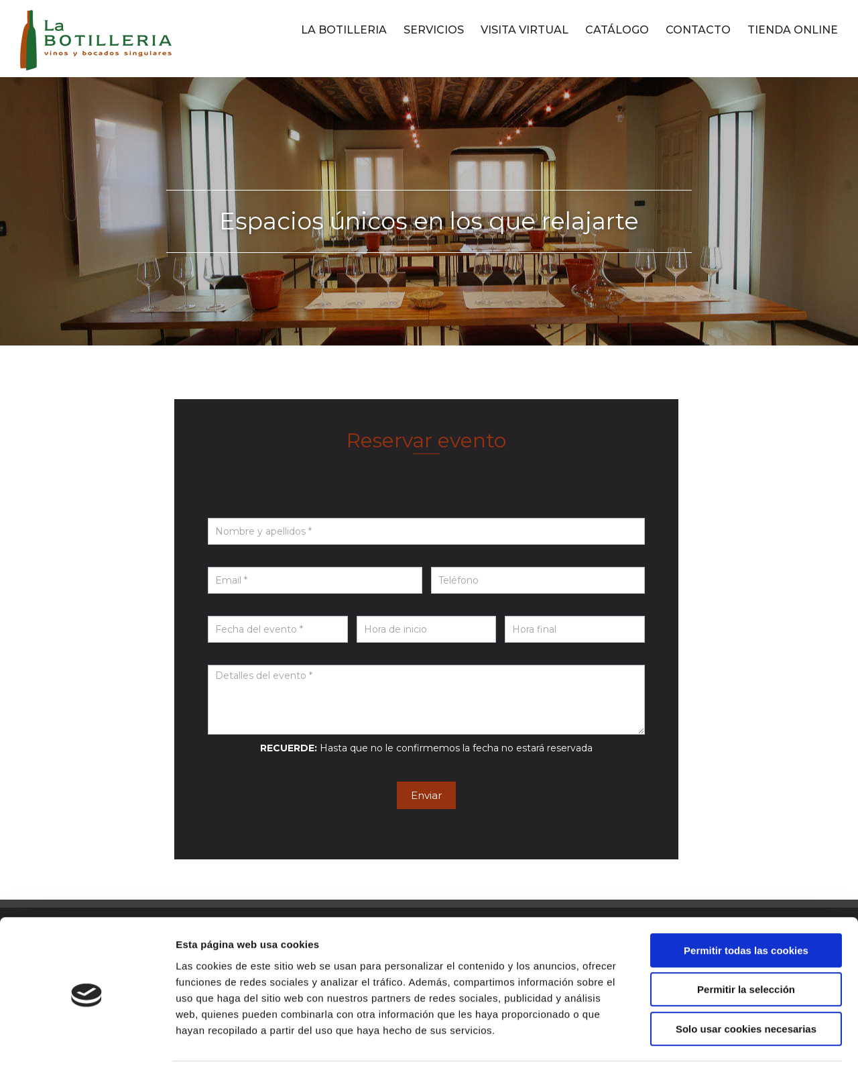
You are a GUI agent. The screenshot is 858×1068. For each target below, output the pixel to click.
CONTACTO (698, 29)
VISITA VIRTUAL (524, 29)
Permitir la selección (746, 943)
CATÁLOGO (617, 29)
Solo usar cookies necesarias (746, 982)
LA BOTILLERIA (344, 29)
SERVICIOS (434, 29)
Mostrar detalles (720, 1041)
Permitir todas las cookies (746, 904)
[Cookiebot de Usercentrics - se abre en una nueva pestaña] (86, 1042)
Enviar (426, 795)
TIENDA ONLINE (792, 29)
